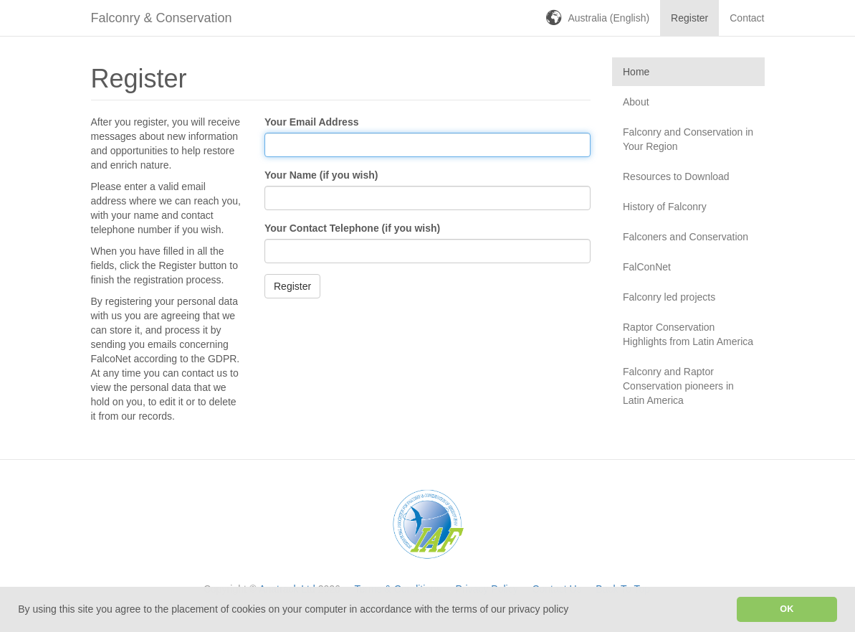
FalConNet (647, 267)
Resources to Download (676, 176)
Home (636, 71)
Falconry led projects (669, 297)
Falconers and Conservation (685, 236)
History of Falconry (665, 206)
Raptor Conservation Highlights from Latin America (688, 334)
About (636, 102)
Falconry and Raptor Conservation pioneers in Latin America (678, 386)
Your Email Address (311, 122)
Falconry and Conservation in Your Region (688, 139)
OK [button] (786, 609)
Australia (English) (609, 18)
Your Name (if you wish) (321, 175)
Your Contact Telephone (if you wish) (352, 228)
